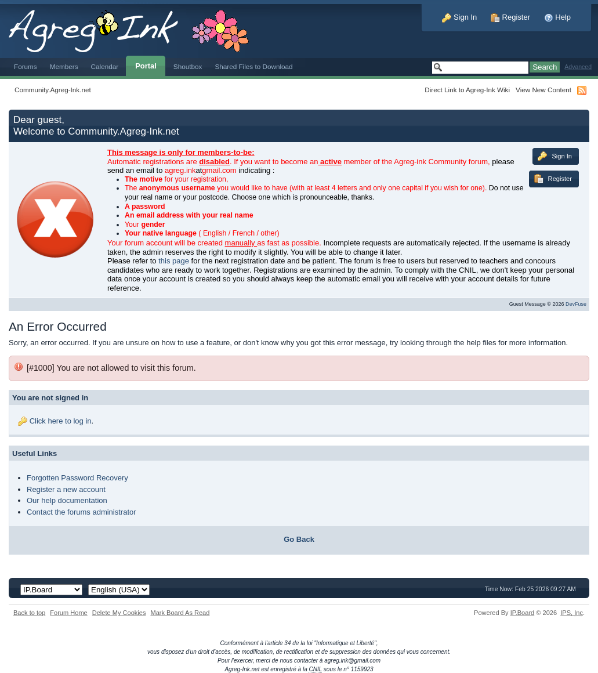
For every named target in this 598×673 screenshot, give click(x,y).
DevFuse (576, 304)
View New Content (543, 89)
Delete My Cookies (119, 612)
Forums (25, 66)
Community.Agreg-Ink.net (53, 89)
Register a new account (66, 489)
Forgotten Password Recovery (77, 477)
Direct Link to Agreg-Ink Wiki (467, 89)
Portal (146, 65)
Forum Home (68, 612)
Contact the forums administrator (81, 512)
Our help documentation (67, 500)
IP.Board (522, 612)
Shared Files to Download (253, 66)
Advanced (578, 67)
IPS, (571, 612)
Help (557, 17)
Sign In (459, 17)
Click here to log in (61, 421)
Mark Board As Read (179, 612)
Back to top (29, 612)
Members (64, 66)
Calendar (105, 66)
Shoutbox (187, 66)
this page (173, 260)
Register (510, 17)
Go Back (299, 539)
